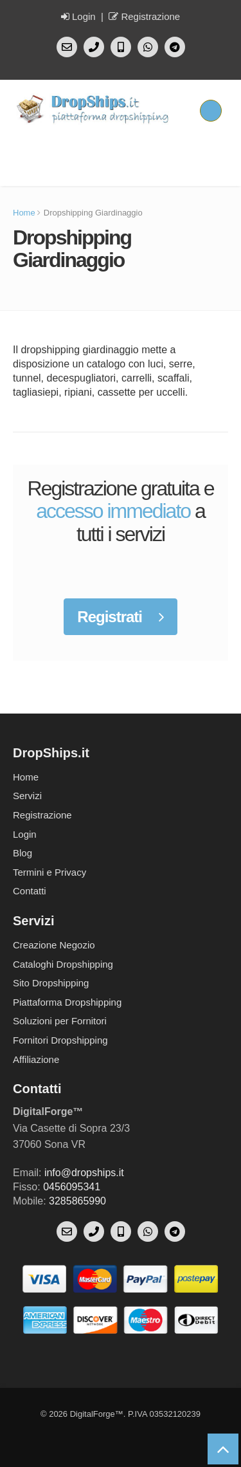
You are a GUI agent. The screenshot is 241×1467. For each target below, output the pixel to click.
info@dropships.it (84, 1172)
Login (78, 16)
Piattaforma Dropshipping (67, 1002)
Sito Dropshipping (51, 982)
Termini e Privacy (49, 872)
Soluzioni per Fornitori (60, 1020)
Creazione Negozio (54, 944)
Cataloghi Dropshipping (63, 964)
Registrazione (144, 16)
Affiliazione (36, 1059)
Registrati (120, 616)
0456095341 (71, 1186)
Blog (22, 852)
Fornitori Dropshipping (60, 1040)
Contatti (29, 890)
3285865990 (77, 1200)
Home (24, 212)
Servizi (27, 795)
